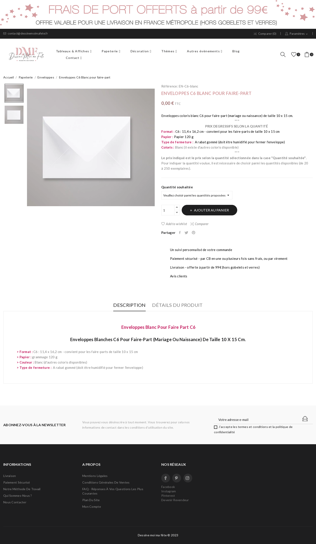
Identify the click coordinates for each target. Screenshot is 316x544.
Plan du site (91, 500)
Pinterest (197, 232)
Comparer (199, 224)
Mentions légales (95, 476)
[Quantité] (167, 210)
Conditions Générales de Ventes (105, 482)
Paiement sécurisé (16, 482)
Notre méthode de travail (22, 489)
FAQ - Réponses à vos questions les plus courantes (112, 491)
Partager (181, 232)
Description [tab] (126, 305)
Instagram (187, 478)
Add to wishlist (174, 224)
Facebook (165, 478)
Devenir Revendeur (175, 500)
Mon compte (91, 506)
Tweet (188, 232)
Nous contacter (14, 502)
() (294, 54)
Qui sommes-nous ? (17, 495)
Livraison (9, 476)
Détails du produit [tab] (181, 305)
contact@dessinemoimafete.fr (25, 33)
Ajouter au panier (215, 210)
